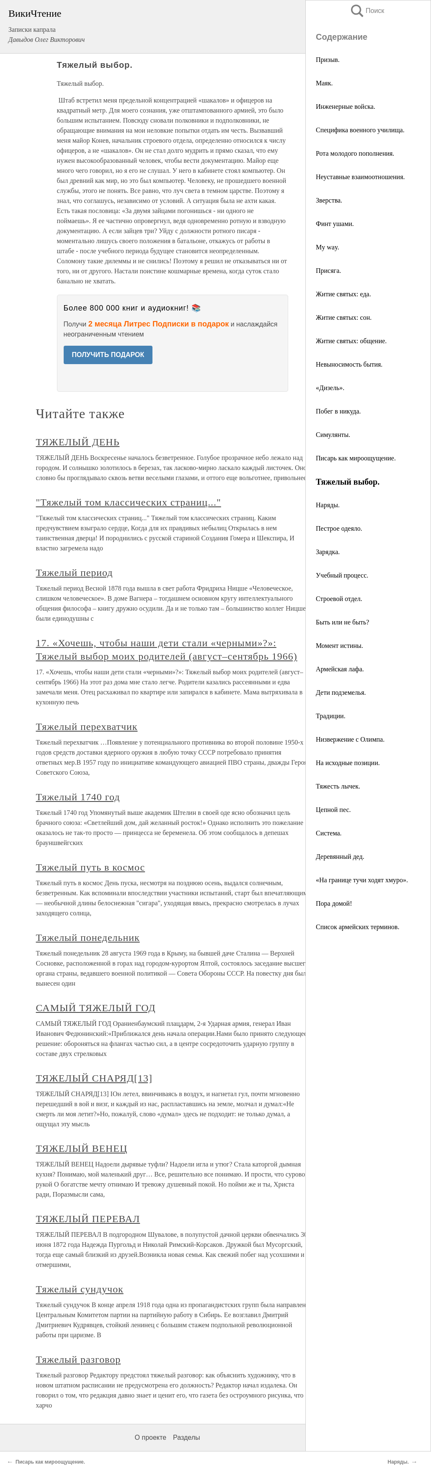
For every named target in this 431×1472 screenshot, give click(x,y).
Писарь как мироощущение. (356, 458)
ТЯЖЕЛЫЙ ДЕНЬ (78, 442)
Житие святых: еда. (343, 294)
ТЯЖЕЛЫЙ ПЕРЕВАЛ (88, 1218)
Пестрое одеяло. (339, 528)
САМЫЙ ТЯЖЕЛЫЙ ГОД (96, 1007)
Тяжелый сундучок (80, 1289)
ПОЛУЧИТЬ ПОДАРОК (108, 354)
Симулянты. (333, 434)
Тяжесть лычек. (338, 786)
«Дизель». (330, 387)
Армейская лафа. (340, 669)
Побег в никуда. (338, 411)
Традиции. (331, 715)
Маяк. (324, 83)
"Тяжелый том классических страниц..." (128, 502)
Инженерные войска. (345, 106)
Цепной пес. (333, 809)
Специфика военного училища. (360, 130)
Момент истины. (339, 645)
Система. (329, 833)
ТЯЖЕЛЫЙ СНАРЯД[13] (94, 1078)
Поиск (367, 10)
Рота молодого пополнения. (355, 153)
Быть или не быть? (342, 622)
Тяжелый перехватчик (87, 726)
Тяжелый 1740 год (78, 796)
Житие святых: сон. (344, 317)
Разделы (186, 1437)
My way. (327, 247)
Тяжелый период (74, 572)
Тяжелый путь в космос (90, 867)
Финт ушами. (335, 223)
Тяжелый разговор (78, 1359)
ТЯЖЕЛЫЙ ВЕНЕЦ (82, 1148)
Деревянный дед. (340, 856)
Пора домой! (334, 903)
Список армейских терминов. (357, 926)
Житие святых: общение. (351, 340)
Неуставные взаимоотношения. (360, 176)
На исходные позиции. (348, 762)
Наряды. (328, 505)
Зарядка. (328, 551)
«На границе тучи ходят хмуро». (362, 880)
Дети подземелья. (341, 692)
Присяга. (328, 270)
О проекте (150, 1437)
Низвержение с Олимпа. (350, 739)
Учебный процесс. (342, 575)
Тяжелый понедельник (88, 937)
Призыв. (328, 59)
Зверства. (329, 200)
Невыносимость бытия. (349, 364)
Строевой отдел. (339, 598)
